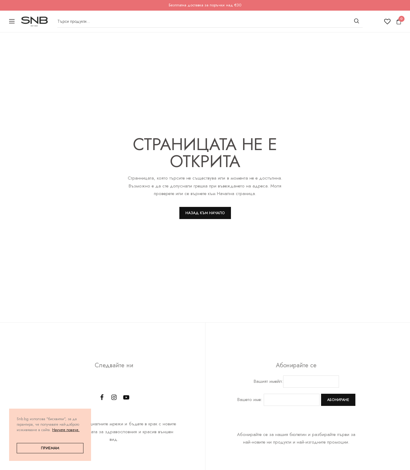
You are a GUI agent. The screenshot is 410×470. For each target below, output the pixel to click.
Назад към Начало (205, 213)
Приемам (50, 448)
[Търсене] (356, 21)
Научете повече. (66, 430)
